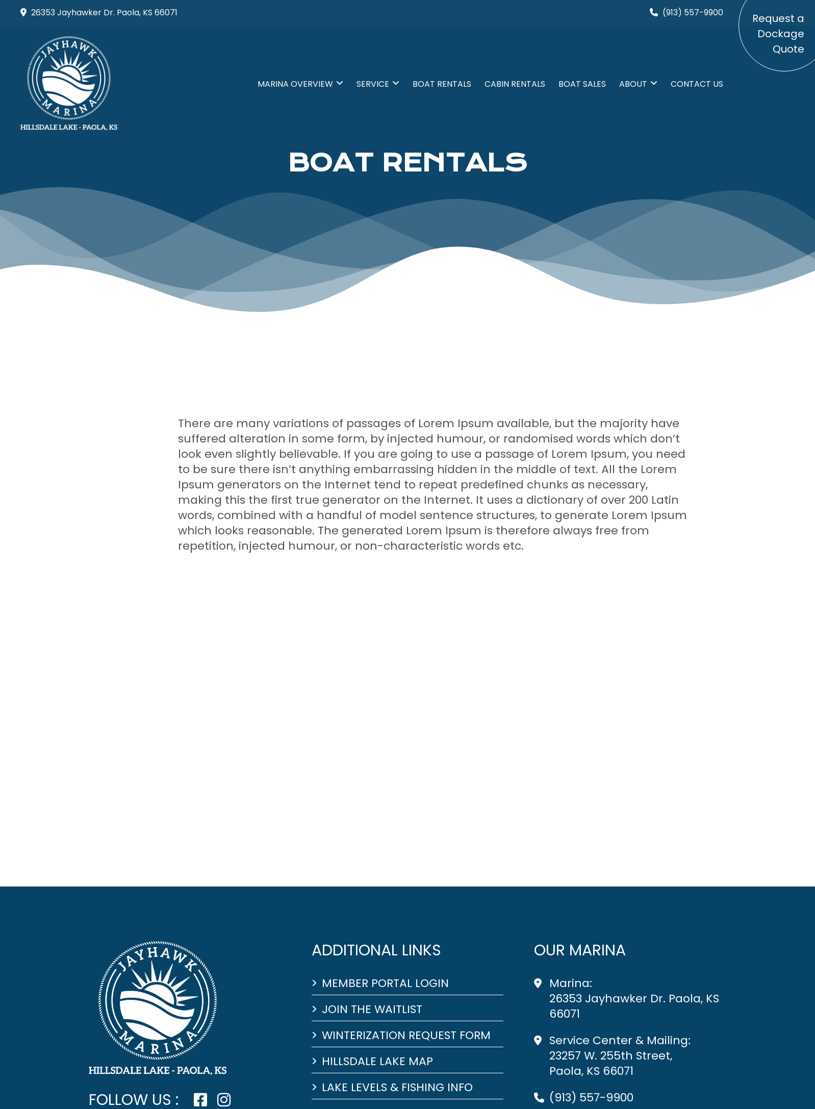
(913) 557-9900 (591, 1097)
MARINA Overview (295, 84)
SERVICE (372, 84)
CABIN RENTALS (515, 84)
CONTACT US (697, 84)
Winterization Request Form (406, 1035)
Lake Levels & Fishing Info (397, 1087)
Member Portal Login (385, 983)
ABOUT (633, 84)
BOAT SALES (582, 84)
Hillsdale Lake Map (377, 1061)
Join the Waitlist (372, 1009)
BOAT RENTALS (442, 84)
